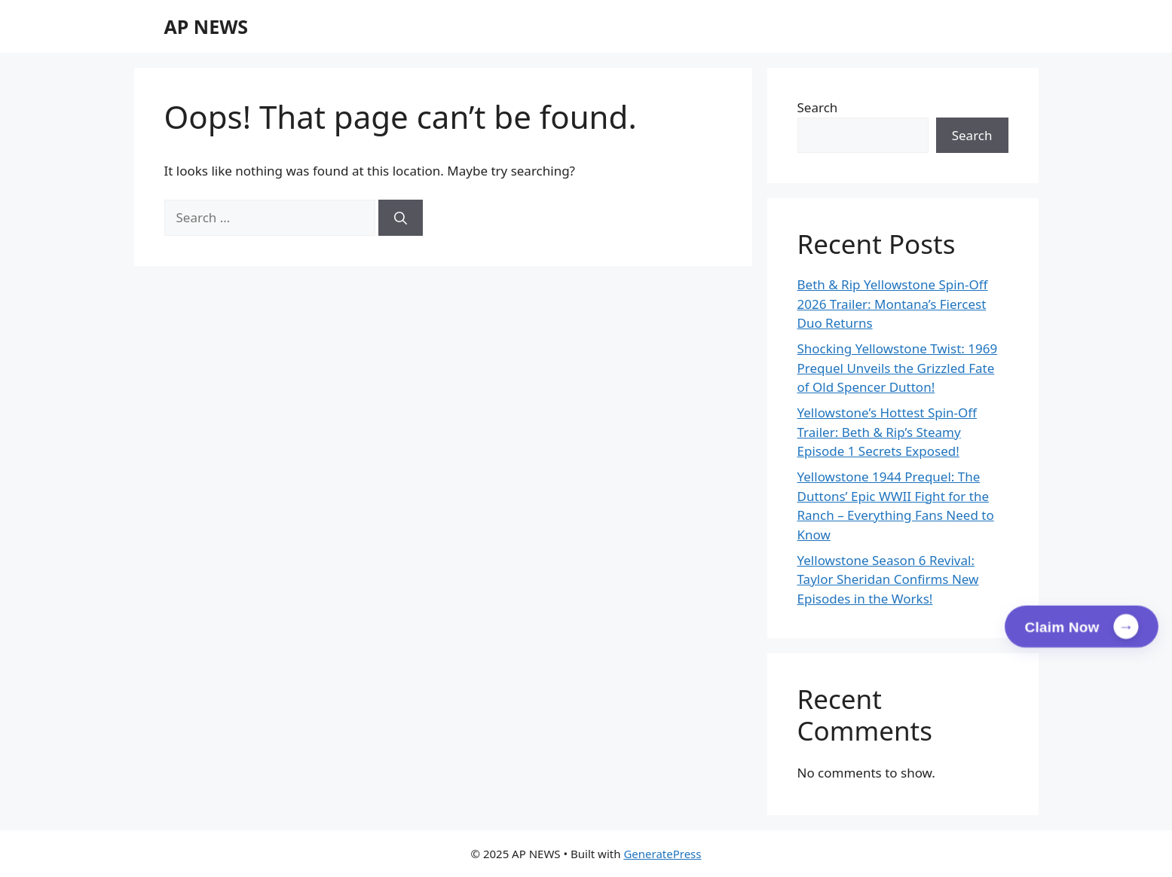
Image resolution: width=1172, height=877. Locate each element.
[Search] (400, 218)
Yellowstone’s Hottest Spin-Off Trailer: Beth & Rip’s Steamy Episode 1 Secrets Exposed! (887, 432)
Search (817, 107)
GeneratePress (662, 853)
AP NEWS (206, 26)
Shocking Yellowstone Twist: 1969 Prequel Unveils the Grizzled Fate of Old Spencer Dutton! (897, 368)
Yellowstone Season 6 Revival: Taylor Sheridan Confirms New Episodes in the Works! (888, 579)
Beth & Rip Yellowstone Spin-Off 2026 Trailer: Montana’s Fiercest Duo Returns (892, 304)
